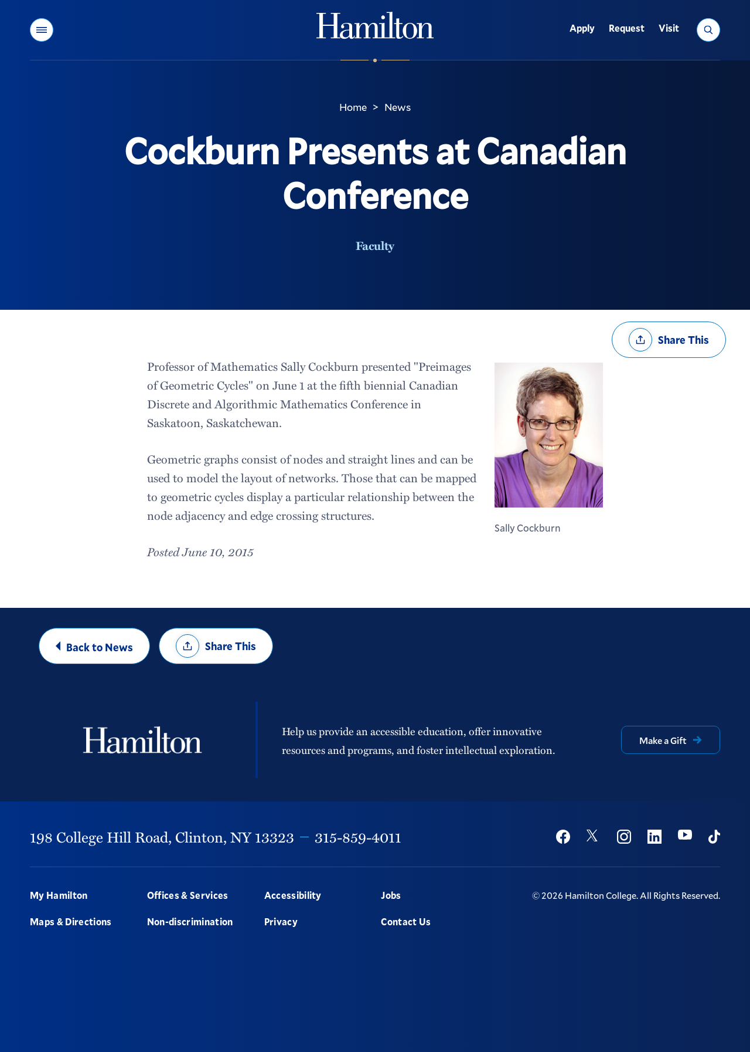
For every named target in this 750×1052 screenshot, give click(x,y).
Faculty (375, 245)
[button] (41, 30)
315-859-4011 (358, 836)
